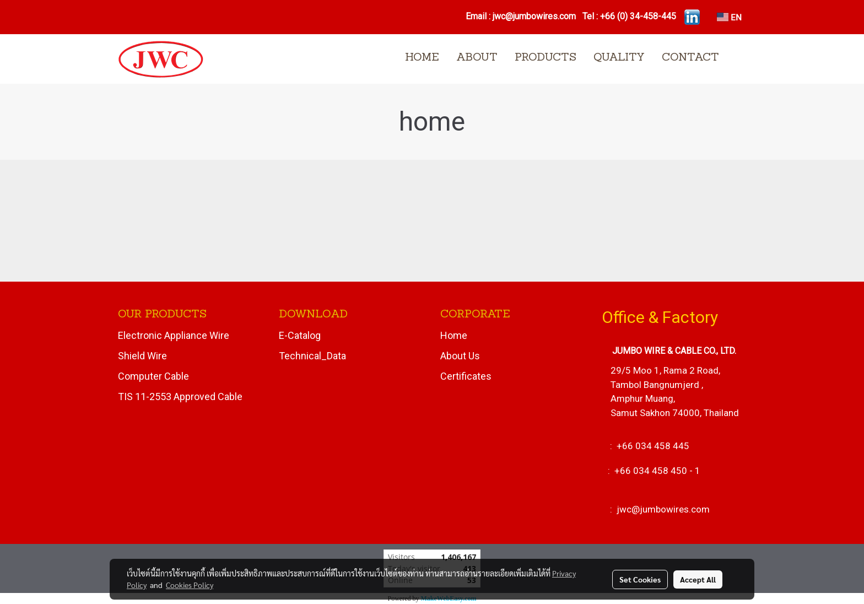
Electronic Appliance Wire (173, 335)
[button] (737, 59)
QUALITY (619, 57)
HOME (422, 57)
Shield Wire (142, 356)
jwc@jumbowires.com (535, 16)
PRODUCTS (545, 57)
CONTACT (690, 57)
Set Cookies (640, 579)
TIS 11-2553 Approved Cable (180, 396)
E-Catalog (300, 335)
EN (729, 17)
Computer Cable (153, 376)
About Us (460, 356)
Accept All (698, 579)
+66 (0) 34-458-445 (638, 16)
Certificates (466, 376)
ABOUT (477, 57)
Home (453, 335)
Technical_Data (312, 356)
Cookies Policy (189, 585)
